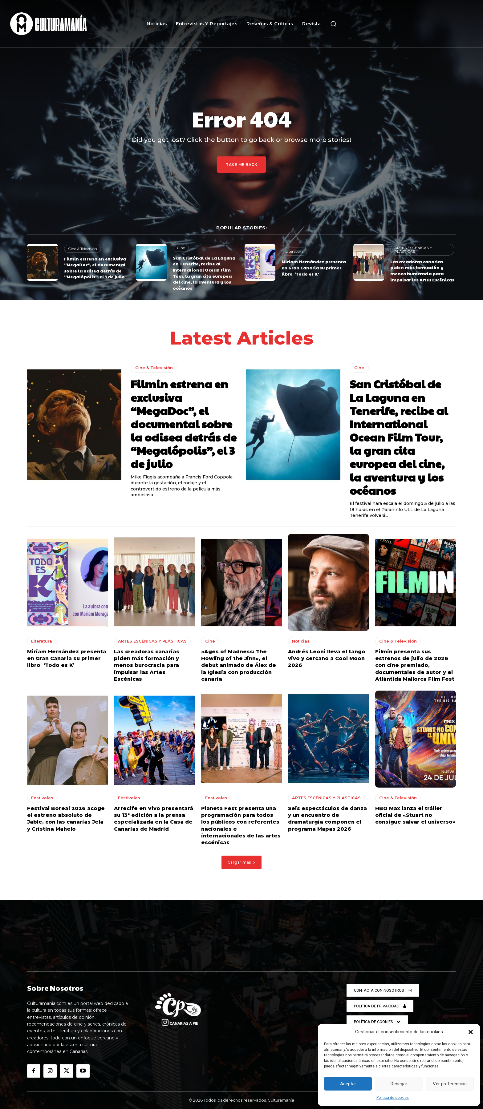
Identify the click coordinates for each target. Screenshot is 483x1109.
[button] (471, 1032)
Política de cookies (392, 1097)
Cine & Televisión (82, 248)
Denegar (399, 1084)
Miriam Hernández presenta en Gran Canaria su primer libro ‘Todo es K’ (314, 267)
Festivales (42, 797)
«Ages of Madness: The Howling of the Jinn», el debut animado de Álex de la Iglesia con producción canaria (238, 665)
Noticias (301, 641)
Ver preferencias (450, 1084)
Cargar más (242, 862)
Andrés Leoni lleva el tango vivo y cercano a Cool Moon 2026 (326, 658)
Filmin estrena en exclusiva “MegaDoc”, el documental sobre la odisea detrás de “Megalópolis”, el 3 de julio (95, 268)
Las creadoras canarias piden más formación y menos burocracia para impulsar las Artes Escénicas (422, 270)
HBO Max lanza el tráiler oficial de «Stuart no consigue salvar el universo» (415, 815)
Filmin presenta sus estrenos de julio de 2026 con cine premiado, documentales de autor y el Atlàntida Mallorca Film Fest (414, 665)
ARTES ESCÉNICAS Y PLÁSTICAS (413, 249)
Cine (181, 247)
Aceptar (348, 1084)
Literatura (294, 251)
